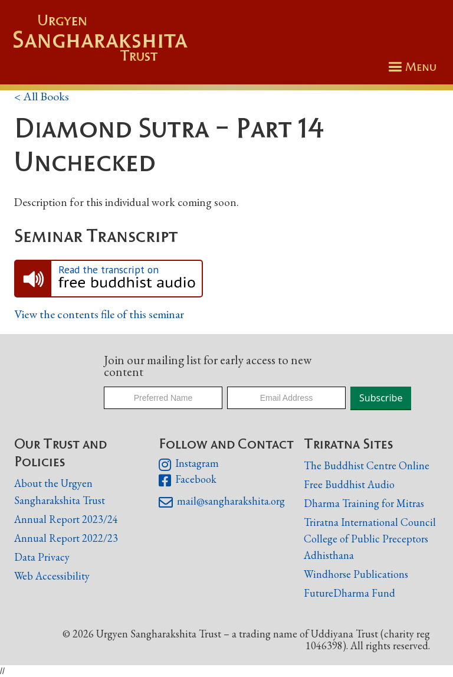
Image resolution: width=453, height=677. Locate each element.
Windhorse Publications (356, 574)
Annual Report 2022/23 (66, 538)
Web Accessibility (52, 576)
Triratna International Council (370, 522)
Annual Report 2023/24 (66, 519)
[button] (410, 67)
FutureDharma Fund (349, 593)
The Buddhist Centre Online (366, 465)
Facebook (187, 480)
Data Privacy (42, 557)
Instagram (188, 464)
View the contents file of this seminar (99, 314)
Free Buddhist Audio (349, 484)
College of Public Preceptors (366, 539)
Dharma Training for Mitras (364, 503)
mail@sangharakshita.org (221, 502)
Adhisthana (329, 555)
